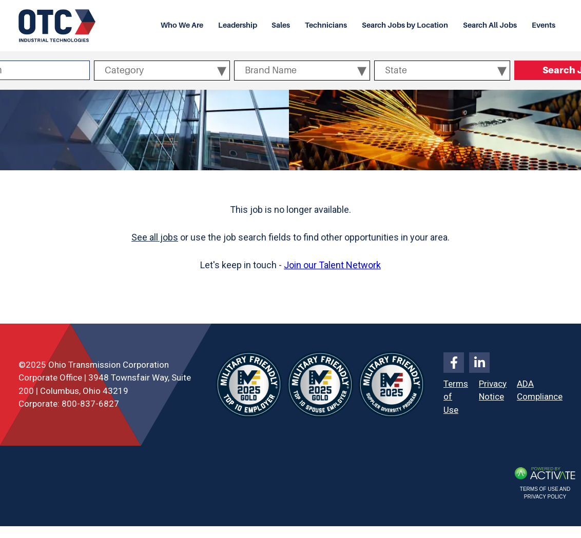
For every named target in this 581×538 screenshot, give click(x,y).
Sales (281, 25)
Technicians (326, 25)
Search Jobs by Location (405, 25)
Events (543, 25)
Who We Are (182, 25)
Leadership (237, 25)
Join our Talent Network (332, 265)
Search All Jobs (490, 25)
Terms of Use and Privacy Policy (545, 493)
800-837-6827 (90, 403)
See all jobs (154, 237)
